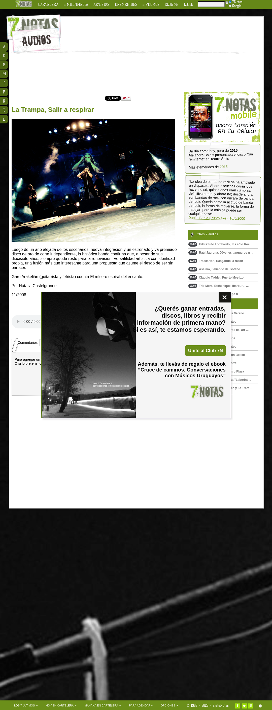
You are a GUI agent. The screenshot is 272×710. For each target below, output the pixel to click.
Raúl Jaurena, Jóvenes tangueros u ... (220, 252)
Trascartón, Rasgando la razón (215, 261)
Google (235, 6)
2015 (223, 167)
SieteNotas (221, 705)
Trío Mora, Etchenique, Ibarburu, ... (218, 286)
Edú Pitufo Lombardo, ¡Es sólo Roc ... (220, 244)
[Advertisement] (161, 54)
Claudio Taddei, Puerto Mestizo (216, 277)
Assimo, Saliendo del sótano (214, 269)
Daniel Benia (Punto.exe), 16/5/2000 (216, 218)
